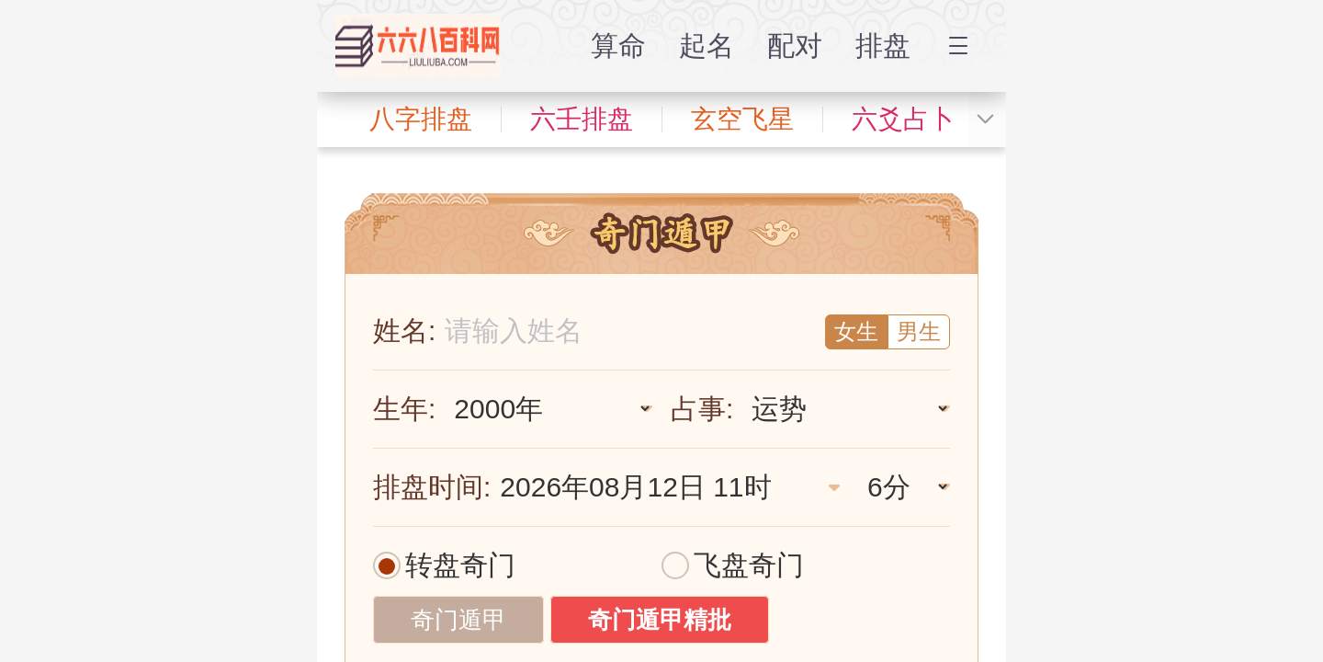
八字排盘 (420, 119)
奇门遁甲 (458, 619)
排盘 (882, 45)
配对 (794, 45)
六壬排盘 (581, 119)
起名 (706, 45)
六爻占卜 (903, 119)
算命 (618, 45)
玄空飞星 (742, 119)
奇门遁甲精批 (659, 619)
